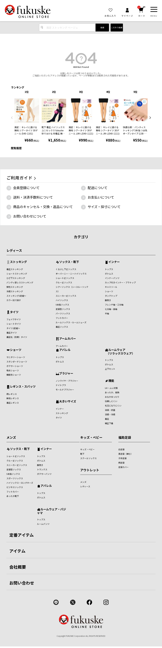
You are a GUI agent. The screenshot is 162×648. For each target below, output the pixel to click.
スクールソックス (88, 458)
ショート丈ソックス (65, 278)
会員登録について (26, 187)
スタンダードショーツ (16, 361)
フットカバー (62, 317)
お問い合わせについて (29, 216)
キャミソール (111, 286)
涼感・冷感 (110, 414)
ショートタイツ (13, 323)
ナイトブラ (61, 385)
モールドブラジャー (65, 389)
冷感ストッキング (14, 291)
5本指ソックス (62, 304)
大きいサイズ (67, 401)
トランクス (42, 469)
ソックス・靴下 (69, 262)
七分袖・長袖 (111, 309)
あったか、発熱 (112, 392)
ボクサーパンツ (44, 473)
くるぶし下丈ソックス (66, 269)
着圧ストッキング (14, 269)
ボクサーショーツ (14, 366)
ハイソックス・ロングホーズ (19, 482)
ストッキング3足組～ (16, 295)
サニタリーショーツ (15, 357)
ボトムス (109, 273)
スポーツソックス (14, 478)
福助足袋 (124, 437)
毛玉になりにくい (113, 405)
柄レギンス (11, 394)
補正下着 (109, 423)
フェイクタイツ (13, 319)
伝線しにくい (111, 401)
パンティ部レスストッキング (19, 282)
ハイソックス (62, 300)
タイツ (14, 312)
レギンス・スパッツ (23, 386)
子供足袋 (122, 458)
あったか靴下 (12, 496)
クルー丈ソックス (64, 282)
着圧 (107, 418)
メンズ (11, 437)
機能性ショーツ (13, 374)
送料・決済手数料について (33, 197)
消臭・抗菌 (110, 409)
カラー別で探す (13, 300)
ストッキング (18, 262)
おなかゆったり (112, 396)
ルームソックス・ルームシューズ (71, 322)
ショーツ (109, 291)
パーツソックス (63, 313)
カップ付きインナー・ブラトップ (120, 282)
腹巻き (108, 300)
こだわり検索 (116, 27)
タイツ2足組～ (13, 328)
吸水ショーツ (12, 370)
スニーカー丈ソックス (66, 295)
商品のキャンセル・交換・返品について (43, 206)
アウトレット (89, 470)
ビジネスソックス (14, 487)
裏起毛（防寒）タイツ (16, 337)
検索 (102, 27)
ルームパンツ (43, 523)
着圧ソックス (62, 326)
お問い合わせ (21, 583)
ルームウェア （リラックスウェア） (120, 351)
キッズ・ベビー (91, 437)
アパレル (65, 350)
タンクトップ (111, 295)
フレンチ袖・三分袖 (114, 304)
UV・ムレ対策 (111, 387)
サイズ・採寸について (104, 206)
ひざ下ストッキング (15, 278)
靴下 (82, 453)
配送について (97, 187)
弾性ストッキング (14, 286)
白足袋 (121, 449)
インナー (114, 262)
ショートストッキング (16, 273)
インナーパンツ (112, 278)
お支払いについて (101, 197)
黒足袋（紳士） (125, 453)
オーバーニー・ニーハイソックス (71, 273)
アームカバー (67, 338)
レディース (14, 250)
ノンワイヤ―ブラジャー (67, 380)
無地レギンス (12, 398)
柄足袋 (121, 462)
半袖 (107, 313)
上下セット (110, 368)
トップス (109, 269)
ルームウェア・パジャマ (51, 511)
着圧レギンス (12, 402)
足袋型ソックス (63, 309)
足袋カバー (123, 467)
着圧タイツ (11, 332)
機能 (111, 381)
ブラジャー (66, 373)
